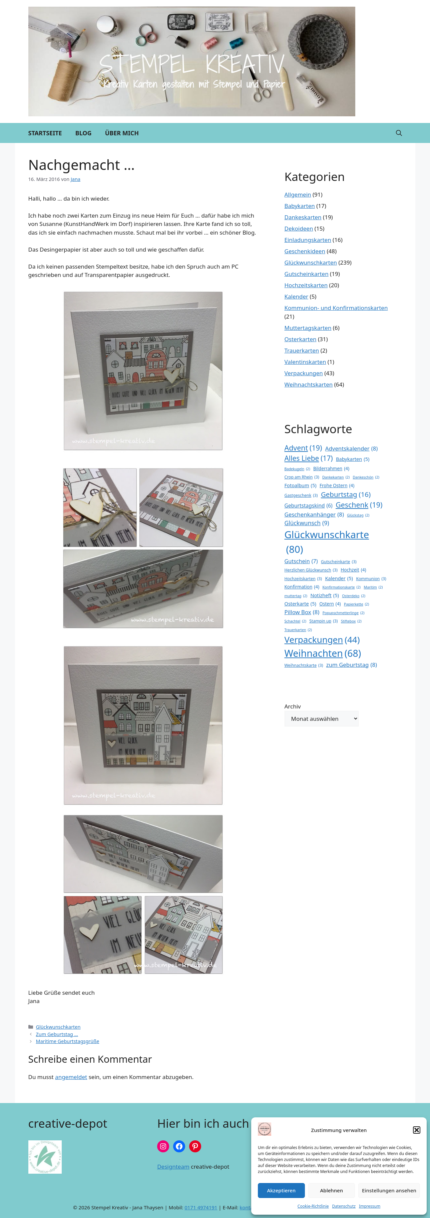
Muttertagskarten (308, 328)
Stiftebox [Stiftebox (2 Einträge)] (351, 621)
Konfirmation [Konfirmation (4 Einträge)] (302, 587)
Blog (83, 133)
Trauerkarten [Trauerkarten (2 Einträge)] (298, 629)
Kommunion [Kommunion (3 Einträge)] (371, 579)
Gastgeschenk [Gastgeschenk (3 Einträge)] (301, 496)
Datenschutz (344, 1206)
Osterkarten (301, 339)
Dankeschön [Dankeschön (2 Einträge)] (366, 477)
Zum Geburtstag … (57, 1034)
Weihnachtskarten (309, 384)
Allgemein (298, 194)
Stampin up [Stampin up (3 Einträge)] (323, 621)
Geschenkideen (305, 251)
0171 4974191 (200, 1207)
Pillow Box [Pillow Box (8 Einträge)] (302, 612)
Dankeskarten (303, 217)
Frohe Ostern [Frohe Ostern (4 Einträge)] (337, 485)
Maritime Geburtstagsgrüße (67, 1041)
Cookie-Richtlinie (313, 1206)
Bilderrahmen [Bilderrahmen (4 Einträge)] (331, 468)
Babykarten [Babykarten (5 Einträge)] (352, 459)
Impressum (369, 1206)
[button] (416, 1130)
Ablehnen (331, 1190)
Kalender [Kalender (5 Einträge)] (339, 578)
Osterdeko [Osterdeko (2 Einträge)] (353, 596)
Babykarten (300, 206)
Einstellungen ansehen (389, 1190)
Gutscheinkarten (307, 274)
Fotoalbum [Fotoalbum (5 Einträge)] (301, 485)
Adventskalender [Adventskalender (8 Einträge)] (351, 448)
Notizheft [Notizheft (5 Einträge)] (324, 595)
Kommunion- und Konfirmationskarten (336, 308)
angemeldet (71, 1077)
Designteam (173, 1166)
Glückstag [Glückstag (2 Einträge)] (358, 515)
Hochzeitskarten (306, 285)
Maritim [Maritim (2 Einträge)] (373, 587)
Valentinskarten (305, 362)
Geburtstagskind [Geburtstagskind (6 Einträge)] (309, 506)
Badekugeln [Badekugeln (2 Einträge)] (297, 469)
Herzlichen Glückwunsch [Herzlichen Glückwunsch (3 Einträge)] (311, 570)
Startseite (45, 133)
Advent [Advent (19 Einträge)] (303, 448)
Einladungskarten (308, 240)
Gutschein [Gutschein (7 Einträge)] (301, 561)
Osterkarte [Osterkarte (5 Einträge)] (300, 604)
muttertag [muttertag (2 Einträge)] (296, 596)
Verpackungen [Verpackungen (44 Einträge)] (322, 639)
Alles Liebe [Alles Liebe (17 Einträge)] (309, 458)
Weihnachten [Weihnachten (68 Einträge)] (323, 653)
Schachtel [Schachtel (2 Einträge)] (295, 621)
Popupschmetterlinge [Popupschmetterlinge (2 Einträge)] (344, 612)
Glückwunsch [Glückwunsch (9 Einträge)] (307, 523)
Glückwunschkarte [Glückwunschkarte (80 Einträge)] (327, 542)
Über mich (122, 133)
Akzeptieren (281, 1190)
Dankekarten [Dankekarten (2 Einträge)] (336, 477)
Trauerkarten (302, 350)
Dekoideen (299, 228)
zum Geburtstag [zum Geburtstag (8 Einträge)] (351, 664)
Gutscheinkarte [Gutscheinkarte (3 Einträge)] (339, 562)
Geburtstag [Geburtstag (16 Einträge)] (346, 494)
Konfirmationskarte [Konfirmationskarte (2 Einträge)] (342, 587)
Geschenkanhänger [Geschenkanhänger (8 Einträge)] (314, 514)
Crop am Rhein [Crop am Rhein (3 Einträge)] (302, 477)
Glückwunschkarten (58, 1027)
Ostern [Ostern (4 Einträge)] (330, 604)
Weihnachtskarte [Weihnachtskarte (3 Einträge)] (304, 665)
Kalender (297, 296)
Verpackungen (304, 373)
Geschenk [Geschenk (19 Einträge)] (359, 505)
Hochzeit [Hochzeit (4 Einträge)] (353, 570)
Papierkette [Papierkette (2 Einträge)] (356, 604)
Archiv (293, 706)
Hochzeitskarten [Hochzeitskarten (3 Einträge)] (303, 579)
